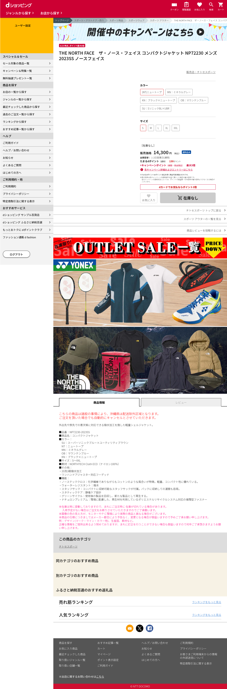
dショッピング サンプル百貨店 (21, 215)
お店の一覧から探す (15, 92)
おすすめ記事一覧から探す (19, 129)
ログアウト (16, 254)
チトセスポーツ (68, 546)
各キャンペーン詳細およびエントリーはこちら (168, 169)
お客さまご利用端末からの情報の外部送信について (198, 656)
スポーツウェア (136, 20)
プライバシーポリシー (16, 194)
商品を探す (65, 643)
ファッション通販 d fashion (19, 237)
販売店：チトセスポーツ (201, 72)
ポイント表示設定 (108, 660)
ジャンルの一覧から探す (17, 99)
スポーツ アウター (159, 20)
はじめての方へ (12, 172)
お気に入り (148, 200)
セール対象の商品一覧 (16, 63)
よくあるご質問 (12, 165)
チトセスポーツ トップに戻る (203, 210)
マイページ (104, 654)
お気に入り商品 (68, 648)
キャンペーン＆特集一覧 (17, 71)
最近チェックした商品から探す (21, 107)
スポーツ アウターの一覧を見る (202, 219)
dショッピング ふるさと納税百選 (22, 222)
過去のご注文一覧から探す (19, 114)
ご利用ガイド (11, 143)
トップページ (62, 20)
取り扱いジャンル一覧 (72, 660)
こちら (100, 676)
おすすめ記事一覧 (108, 643)
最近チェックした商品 (72, 654)
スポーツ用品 (116, 20)
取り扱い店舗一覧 (69, 665)
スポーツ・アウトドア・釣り (89, 20)
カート (101, 648)
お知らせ (8, 158)
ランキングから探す (15, 121)
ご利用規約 (9, 186)
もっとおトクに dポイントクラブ (22, 230)
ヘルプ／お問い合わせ (16, 150)
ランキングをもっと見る (206, 602)
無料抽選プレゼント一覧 (17, 78)
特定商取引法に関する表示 (19, 201)
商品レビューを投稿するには (204, 230)
